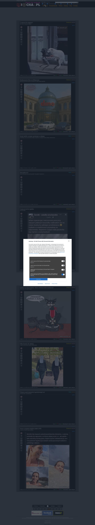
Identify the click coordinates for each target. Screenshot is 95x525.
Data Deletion (40, 283)
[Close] (69, 241)
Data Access (47, 283)
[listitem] (47, 258)
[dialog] (47, 262)
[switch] (63, 261)
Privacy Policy (54, 283)
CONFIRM (38, 279)
